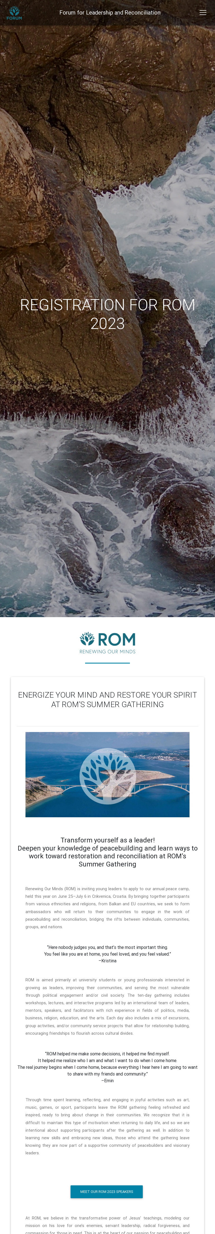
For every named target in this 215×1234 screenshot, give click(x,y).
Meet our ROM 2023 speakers (106, 1191)
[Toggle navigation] (203, 13)
